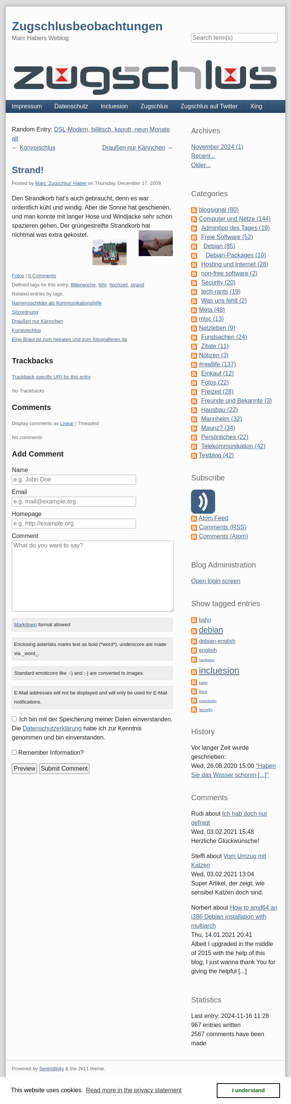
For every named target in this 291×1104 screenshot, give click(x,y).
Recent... (203, 156)
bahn (205, 620)
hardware (206, 660)
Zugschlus (154, 106)
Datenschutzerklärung (52, 728)
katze (203, 682)
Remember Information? (51, 752)
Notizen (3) (213, 355)
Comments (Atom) (223, 536)
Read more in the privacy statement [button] (134, 1090)
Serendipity (51, 1068)
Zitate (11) (215, 346)
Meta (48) (212, 309)
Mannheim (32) (221, 419)
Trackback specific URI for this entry (51, 377)
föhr (103, 285)
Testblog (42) (216, 455)
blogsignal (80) (219, 209)
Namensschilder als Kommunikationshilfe (57, 303)
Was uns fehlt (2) (224, 300)
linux (203, 691)
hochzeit (119, 285)
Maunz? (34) (218, 428)
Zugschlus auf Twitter (209, 106)
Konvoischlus (37, 147)
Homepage (26, 514)
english (208, 650)
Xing (256, 106)
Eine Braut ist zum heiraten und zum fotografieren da (69, 339)
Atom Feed (213, 518)
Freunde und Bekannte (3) (236, 400)
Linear (67, 423)
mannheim (207, 701)
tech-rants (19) (221, 291)
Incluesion (114, 106)
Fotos (18, 275)
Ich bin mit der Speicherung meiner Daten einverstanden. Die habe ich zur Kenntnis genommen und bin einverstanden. (92, 728)
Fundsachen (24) (224, 337)
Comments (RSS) (222, 527)
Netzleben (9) (217, 328)
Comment (25, 536)
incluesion (219, 670)
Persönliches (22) (225, 437)
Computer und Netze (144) (235, 219)
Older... (201, 165)
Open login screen (215, 581)
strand (137, 285)
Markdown (25, 624)
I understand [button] (248, 1090)
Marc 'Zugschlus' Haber (61, 183)
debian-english (217, 641)
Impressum (27, 106)
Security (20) (218, 282)
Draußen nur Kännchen (133, 147)
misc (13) (211, 319)
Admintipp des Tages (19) (235, 228)
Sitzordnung (25, 312)
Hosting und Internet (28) (234, 264)
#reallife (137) (217, 364)
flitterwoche (83, 285)
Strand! (28, 170)
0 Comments (42, 275)
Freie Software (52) (227, 237)
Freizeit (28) (217, 391)
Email (19, 492)
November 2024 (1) (217, 147)
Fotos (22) (215, 382)
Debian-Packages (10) (236, 255)
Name (20, 470)
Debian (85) (219, 246)
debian (211, 630)
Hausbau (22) (219, 410)
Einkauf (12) (217, 373)
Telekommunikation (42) (233, 446)
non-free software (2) (229, 273)
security (206, 710)
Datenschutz (71, 106)
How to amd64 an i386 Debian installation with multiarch (234, 916)
